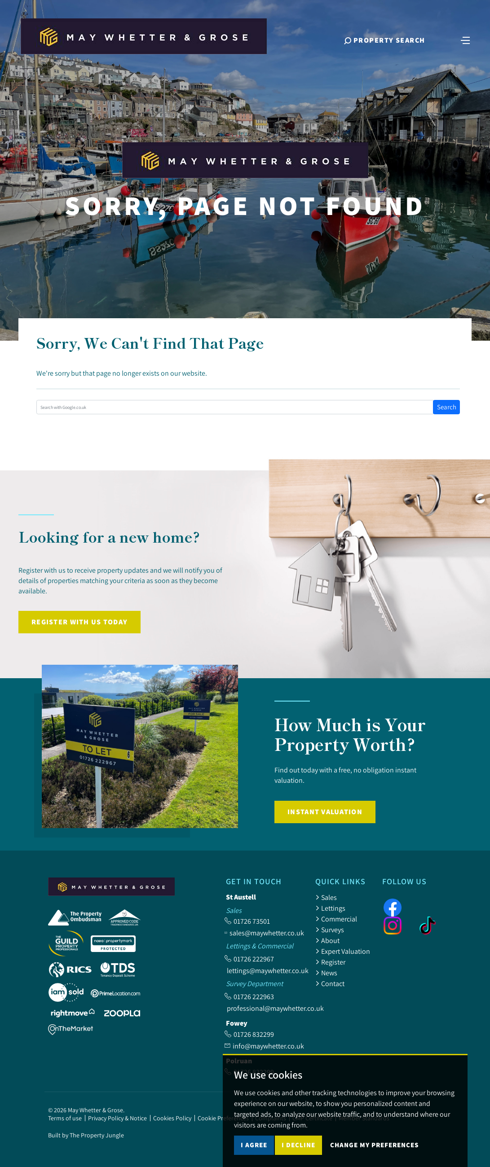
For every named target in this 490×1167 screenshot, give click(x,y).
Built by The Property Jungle (86, 1135)
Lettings (330, 908)
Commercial (336, 918)
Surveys (329, 929)
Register (330, 961)
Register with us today (79, 622)
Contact (329, 983)
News (326, 972)
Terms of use (65, 1118)
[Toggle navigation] (465, 39)
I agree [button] (254, 1145)
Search (446, 407)
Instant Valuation (324, 811)
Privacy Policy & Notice (117, 1118)
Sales (326, 897)
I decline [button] (298, 1145)
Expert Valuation (342, 951)
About (327, 940)
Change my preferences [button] (374, 1145)
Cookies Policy (172, 1118)
